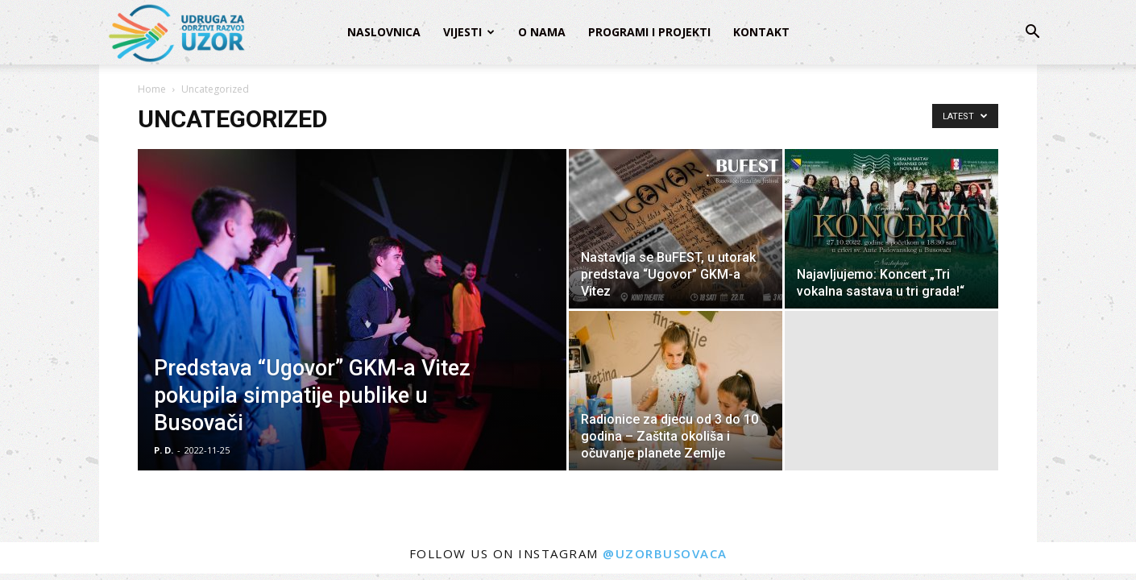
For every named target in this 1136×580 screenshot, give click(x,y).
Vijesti (462, 31)
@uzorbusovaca (665, 553)
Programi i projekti (649, 31)
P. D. (163, 450)
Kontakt (761, 31)
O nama (542, 31)
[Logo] (175, 32)
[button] (1032, 33)
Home (152, 89)
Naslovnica (384, 31)
